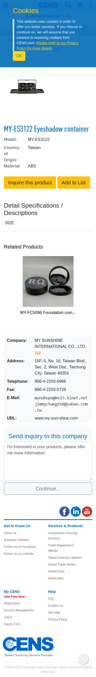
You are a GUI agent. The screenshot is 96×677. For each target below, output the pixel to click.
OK (19, 56)
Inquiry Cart (12, 624)
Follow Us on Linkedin (19, 554)
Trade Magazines (60, 545)
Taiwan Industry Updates (65, 557)
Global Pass (56, 571)
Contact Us (55, 605)
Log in (8, 617)
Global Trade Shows (62, 564)
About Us (10, 533)
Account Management (19, 610)
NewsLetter (56, 578)
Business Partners (16, 540)
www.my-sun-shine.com (56, 418)
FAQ (51, 599)
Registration (12, 603)
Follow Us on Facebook (20, 547)
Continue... (48, 488)
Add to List (74, 182)
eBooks (53, 550)
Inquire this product (30, 182)
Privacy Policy (57, 619)
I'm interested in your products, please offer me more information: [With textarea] (48, 461)
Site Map (54, 612)
